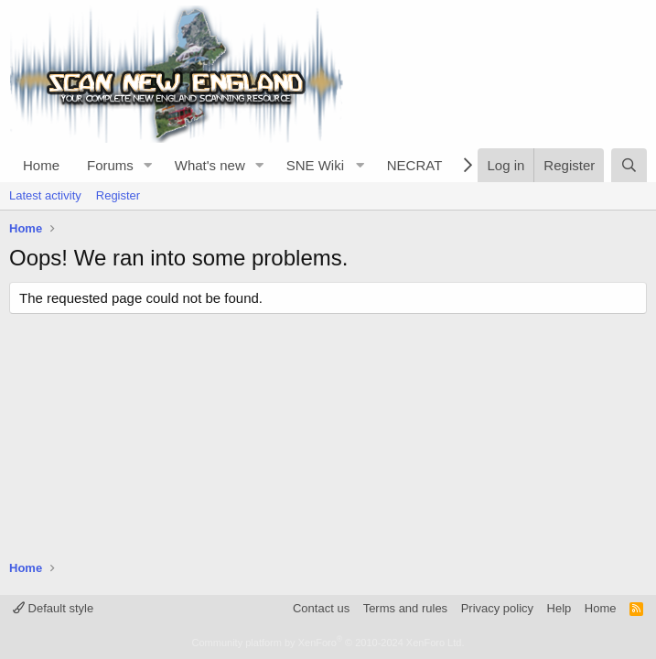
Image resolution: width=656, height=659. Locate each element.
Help (559, 608)
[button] (148, 165)
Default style (53, 608)
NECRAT (415, 165)
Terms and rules (405, 608)
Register (118, 195)
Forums (110, 165)
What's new (210, 165)
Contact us (321, 608)
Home (41, 165)
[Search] (629, 165)
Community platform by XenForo (328, 642)
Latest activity (45, 195)
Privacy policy (497, 608)
